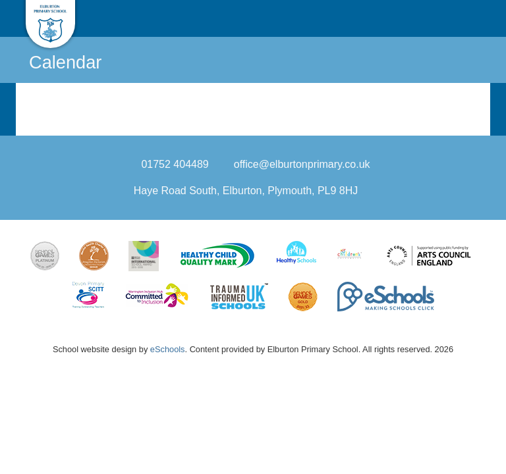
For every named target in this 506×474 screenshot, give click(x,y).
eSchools (167, 349)
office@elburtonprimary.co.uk (302, 164)
